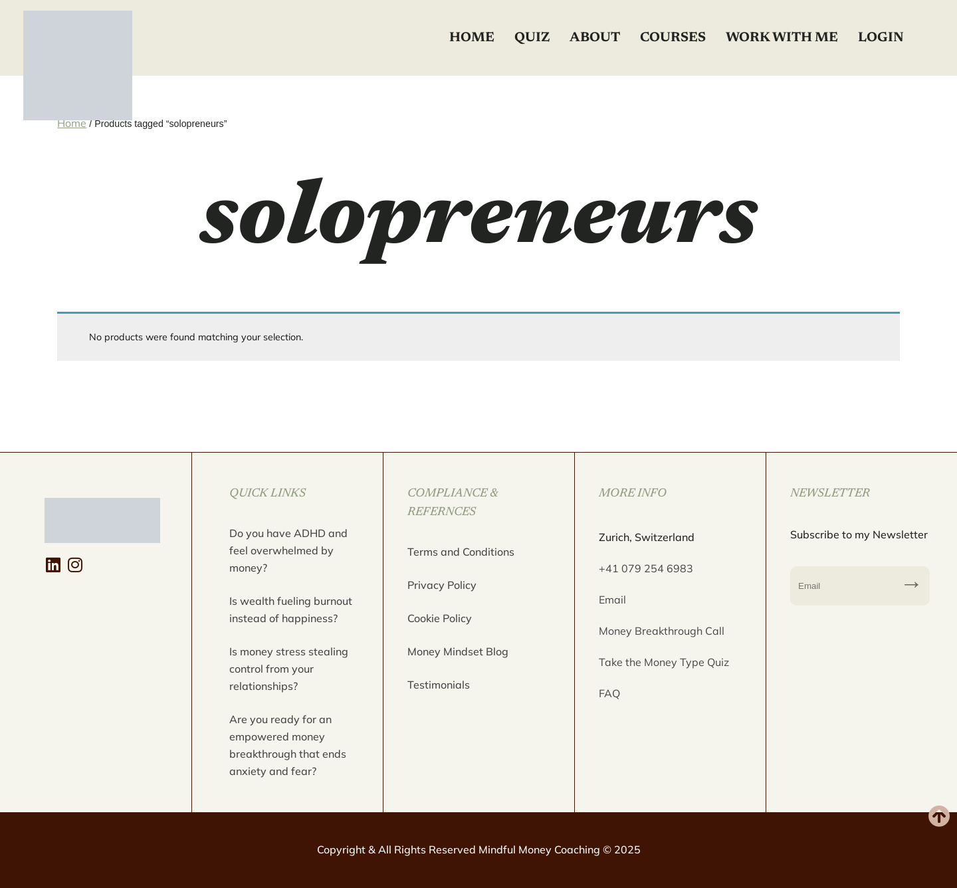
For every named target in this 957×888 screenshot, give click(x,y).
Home (471, 38)
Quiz (532, 38)
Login (881, 38)
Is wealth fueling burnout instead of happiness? (290, 609)
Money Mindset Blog (457, 651)
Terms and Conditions (460, 551)
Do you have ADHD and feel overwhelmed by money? (288, 550)
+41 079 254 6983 (646, 568)
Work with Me (782, 38)
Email (612, 599)
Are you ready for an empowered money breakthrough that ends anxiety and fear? (287, 745)
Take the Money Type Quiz (664, 662)
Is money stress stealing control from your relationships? (288, 669)
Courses (673, 38)
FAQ (609, 693)
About (595, 38)
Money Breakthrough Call (661, 630)
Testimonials (438, 684)
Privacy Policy (442, 585)
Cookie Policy (439, 618)
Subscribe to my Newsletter (911, 586)
